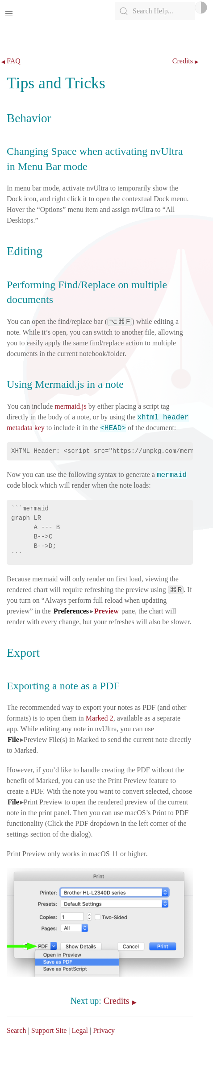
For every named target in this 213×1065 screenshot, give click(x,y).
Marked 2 (99, 718)
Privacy (104, 1030)
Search (16, 1030)
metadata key (26, 427)
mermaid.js (70, 406)
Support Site (49, 1030)
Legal (80, 1030)
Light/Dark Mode (201, 7)
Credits (182, 61)
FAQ (14, 61)
